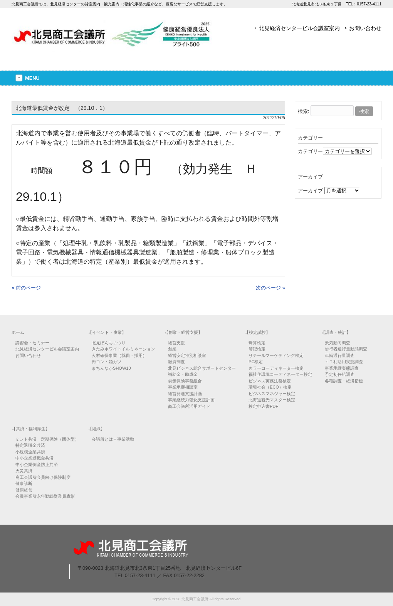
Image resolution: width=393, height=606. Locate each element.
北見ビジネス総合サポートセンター (202, 368)
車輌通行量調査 (339, 355)
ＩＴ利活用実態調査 (344, 361)
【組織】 (96, 428)
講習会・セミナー (32, 342)
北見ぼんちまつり (109, 342)
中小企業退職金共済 (34, 458)
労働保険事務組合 (185, 381)
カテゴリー (310, 151)
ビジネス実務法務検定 (270, 381)
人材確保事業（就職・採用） (119, 355)
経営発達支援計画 (185, 393)
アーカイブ (310, 191)
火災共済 (23, 470)
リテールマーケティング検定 (276, 355)
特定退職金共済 (30, 445)
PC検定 (256, 361)
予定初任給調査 (339, 374)
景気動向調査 (337, 342)
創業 (172, 349)
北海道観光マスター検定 (272, 399)
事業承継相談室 (183, 387)
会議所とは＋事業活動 (113, 439)
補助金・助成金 (183, 374)
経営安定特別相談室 (187, 355)
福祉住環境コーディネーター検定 (280, 374)
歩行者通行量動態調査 (346, 349)
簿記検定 (257, 349)
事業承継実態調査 (342, 368)
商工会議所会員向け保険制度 (43, 477)
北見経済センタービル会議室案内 (299, 28)
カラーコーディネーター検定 (276, 368)
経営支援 (176, 342)
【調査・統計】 (336, 332)
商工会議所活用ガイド (189, 406)
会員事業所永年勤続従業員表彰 (45, 496)
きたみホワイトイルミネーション (123, 349)
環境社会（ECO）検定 (270, 387)
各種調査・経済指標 (344, 381)
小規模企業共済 (30, 451)
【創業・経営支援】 (183, 332)
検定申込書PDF (263, 406)
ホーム (18, 332)
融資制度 (176, 361)
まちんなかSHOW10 (111, 368)
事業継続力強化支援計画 (191, 399)
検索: (303, 111)
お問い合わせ (365, 28)
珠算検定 (257, 342)
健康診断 (23, 483)
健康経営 (23, 490)
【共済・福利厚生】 (31, 428)
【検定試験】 (257, 332)
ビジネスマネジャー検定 (272, 393)
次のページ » (270, 288)
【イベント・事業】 (107, 332)
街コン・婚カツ (106, 361)
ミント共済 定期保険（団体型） (47, 439)
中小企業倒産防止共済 (36, 464)
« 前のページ (26, 288)
